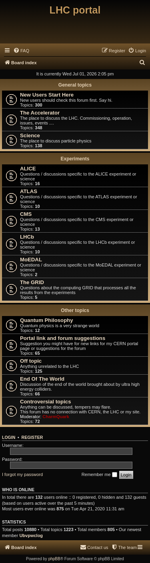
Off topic (31, 361)
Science (30, 135)
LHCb (27, 237)
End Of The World (42, 379)
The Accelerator (40, 113)
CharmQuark (55, 416)
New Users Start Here (47, 95)
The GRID (32, 282)
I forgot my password (22, 474)
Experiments (74, 159)
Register (32, 437)
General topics (75, 85)
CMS (26, 214)
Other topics (75, 310)
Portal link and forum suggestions (62, 338)
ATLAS (28, 191)
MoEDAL (31, 260)
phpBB (54, 559)
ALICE (28, 169)
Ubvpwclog (31, 535)
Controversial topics (45, 402)
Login (8, 437)
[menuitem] (21, 50)
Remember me (99, 475)
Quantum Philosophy (46, 320)
